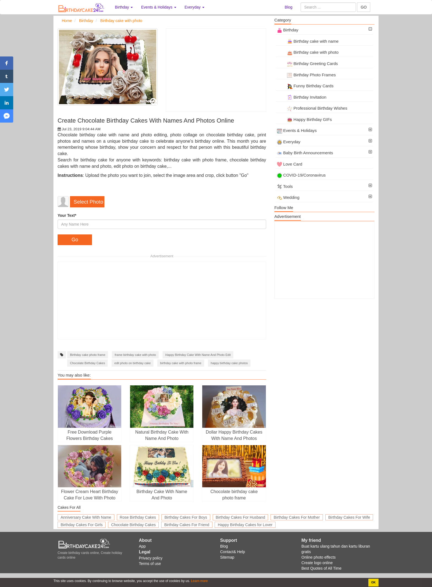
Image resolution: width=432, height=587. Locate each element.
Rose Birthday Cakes (138, 517)
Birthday (287, 30)
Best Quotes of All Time (321, 568)
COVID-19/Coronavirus (301, 175)
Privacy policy (151, 558)
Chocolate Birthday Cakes (87, 363)
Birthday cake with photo (308, 52)
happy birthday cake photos (229, 363)
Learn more (199, 581)
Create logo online (317, 563)
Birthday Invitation (301, 97)
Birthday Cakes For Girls (81, 525)
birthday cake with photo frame (180, 363)
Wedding (288, 197)
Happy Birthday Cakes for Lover (245, 525)
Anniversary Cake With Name (86, 517)
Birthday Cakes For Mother (297, 517)
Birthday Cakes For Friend (186, 525)
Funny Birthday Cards (305, 85)
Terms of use (150, 563)
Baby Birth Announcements (305, 152)
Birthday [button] (124, 7)
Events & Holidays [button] (158, 7)
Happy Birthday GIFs (304, 119)
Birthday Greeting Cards (307, 63)
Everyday (289, 141)
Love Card (289, 164)
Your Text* (67, 215)
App (142, 546)
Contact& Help (232, 552)
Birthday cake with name (308, 41)
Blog (288, 7)
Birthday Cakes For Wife (349, 517)
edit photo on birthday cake (132, 363)
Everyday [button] (194, 7)
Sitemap (227, 557)
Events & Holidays (297, 130)
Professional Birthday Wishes (312, 108)
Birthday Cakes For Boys (185, 517)
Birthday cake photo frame (87, 354)
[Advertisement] (216, 70)
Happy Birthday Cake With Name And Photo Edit (198, 354)
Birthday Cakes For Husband (240, 517)
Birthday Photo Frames (306, 74)
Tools (285, 186)
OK (373, 582)
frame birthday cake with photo (135, 354)
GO (364, 7)
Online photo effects (318, 557)
